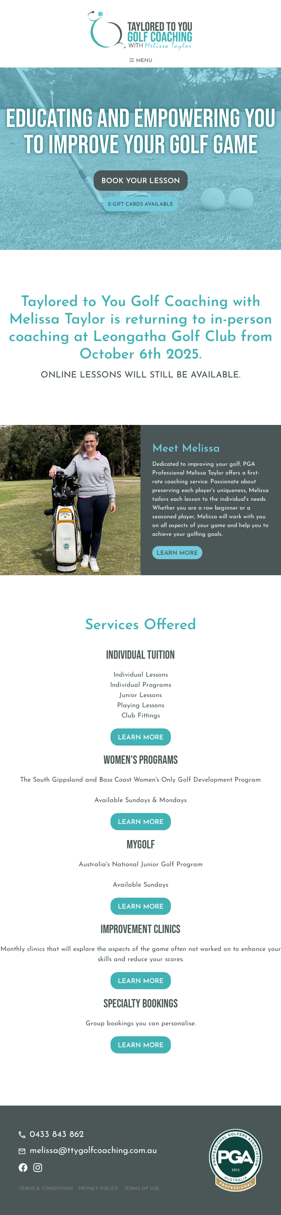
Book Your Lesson (140, 181)
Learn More (177, 553)
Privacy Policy (98, 1189)
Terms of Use (142, 1189)
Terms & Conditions (46, 1189)
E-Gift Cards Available (140, 204)
